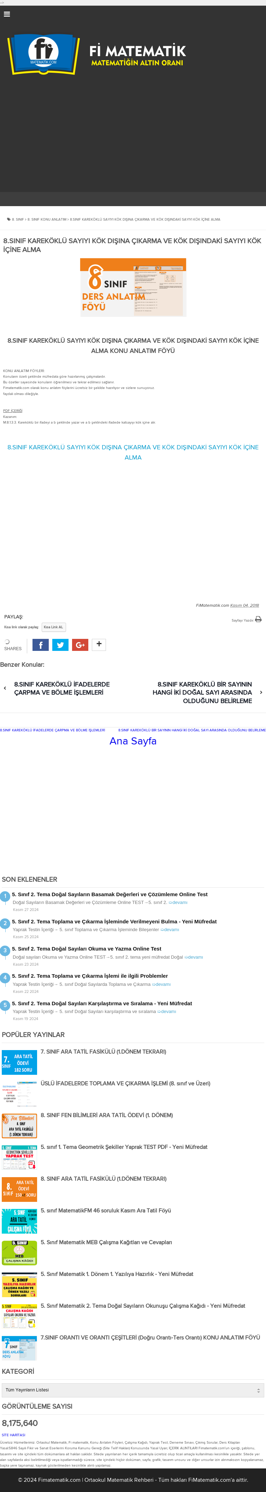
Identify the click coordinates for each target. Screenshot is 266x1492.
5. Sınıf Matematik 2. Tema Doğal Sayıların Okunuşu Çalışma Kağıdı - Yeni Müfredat (143, 1306)
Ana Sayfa (133, 741)
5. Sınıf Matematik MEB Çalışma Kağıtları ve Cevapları (106, 1243)
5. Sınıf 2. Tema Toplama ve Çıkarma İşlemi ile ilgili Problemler (90, 976)
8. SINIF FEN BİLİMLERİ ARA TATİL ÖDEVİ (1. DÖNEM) (107, 1116)
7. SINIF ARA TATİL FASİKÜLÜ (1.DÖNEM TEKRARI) (103, 1052)
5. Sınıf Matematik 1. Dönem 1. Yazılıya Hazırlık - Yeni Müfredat (117, 1274)
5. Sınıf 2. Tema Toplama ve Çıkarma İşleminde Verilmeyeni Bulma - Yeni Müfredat (114, 921)
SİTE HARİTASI (13, 1435)
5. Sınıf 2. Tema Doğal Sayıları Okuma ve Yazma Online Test (86, 949)
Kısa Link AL (53, 627)
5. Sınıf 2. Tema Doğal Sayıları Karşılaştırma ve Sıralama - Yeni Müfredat (102, 1003)
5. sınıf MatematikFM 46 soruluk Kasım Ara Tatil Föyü (106, 1211)
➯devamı (178, 902)
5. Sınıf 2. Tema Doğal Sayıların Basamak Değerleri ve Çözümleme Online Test (110, 894)
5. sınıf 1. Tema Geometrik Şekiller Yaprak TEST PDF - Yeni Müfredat (124, 1147)
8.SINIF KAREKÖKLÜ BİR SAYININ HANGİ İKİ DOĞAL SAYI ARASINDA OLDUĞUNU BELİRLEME (202, 693)
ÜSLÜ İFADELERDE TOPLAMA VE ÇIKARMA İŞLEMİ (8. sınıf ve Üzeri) (125, 1084)
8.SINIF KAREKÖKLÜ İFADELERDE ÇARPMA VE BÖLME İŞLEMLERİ (52, 730)
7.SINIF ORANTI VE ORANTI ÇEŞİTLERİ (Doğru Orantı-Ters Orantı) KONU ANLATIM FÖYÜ (150, 1338)
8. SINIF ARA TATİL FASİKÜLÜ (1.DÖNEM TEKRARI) (103, 1179)
